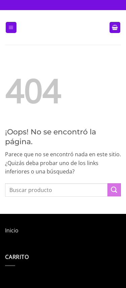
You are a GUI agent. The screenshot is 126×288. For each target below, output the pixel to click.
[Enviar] (114, 189)
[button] (11, 27)
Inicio (11, 230)
